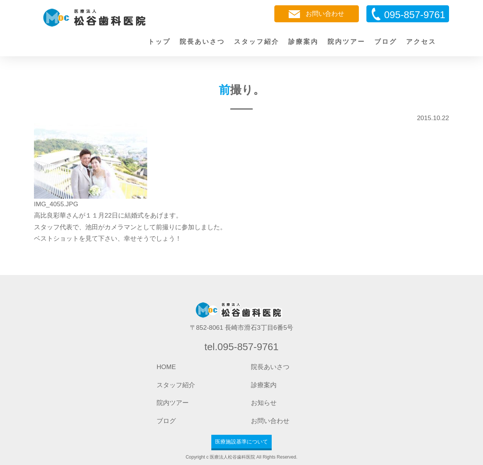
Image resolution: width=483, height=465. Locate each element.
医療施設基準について (241, 442)
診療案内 (303, 41)
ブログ (385, 41)
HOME (166, 367)
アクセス (421, 41)
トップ (159, 41)
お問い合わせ (316, 14)
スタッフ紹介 (256, 41)
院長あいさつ (202, 41)
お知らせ (264, 402)
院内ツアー (346, 41)
